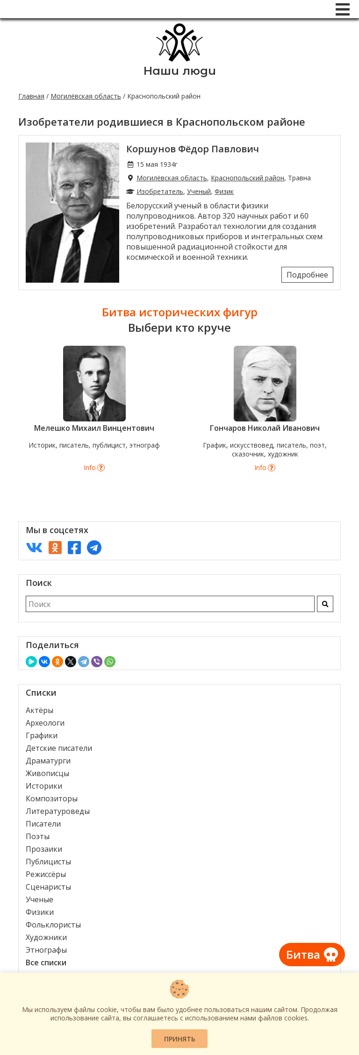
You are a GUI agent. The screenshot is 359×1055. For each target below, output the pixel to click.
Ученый (199, 191)
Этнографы (46, 950)
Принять (179, 1038)
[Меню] (342, 9)
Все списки (46, 962)
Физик (224, 191)
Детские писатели (59, 748)
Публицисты (48, 861)
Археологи (45, 723)
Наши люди (180, 71)
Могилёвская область (85, 96)
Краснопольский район (247, 177)
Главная (31, 96)
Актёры (39, 710)
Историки (44, 786)
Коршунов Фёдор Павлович (192, 149)
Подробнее (307, 275)
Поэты (38, 836)
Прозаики (44, 849)
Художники (46, 937)
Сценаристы (48, 887)
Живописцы (47, 773)
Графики (41, 735)
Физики (40, 912)
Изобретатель (159, 191)
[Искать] (325, 604)
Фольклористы (53, 925)
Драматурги (48, 761)
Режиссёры (46, 874)
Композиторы (52, 798)
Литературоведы (58, 811)
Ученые (39, 899)
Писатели (43, 824)
